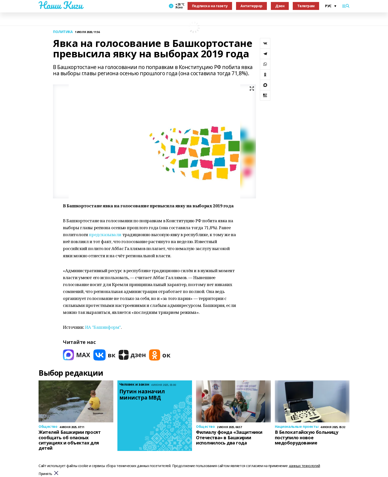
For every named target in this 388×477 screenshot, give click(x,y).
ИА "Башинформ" (103, 327)
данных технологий (304, 465)
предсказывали (105, 234)
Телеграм (306, 5)
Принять (45, 474)
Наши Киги (60, 5)
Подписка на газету (210, 5)
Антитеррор (251, 5)
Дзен (279, 5)
